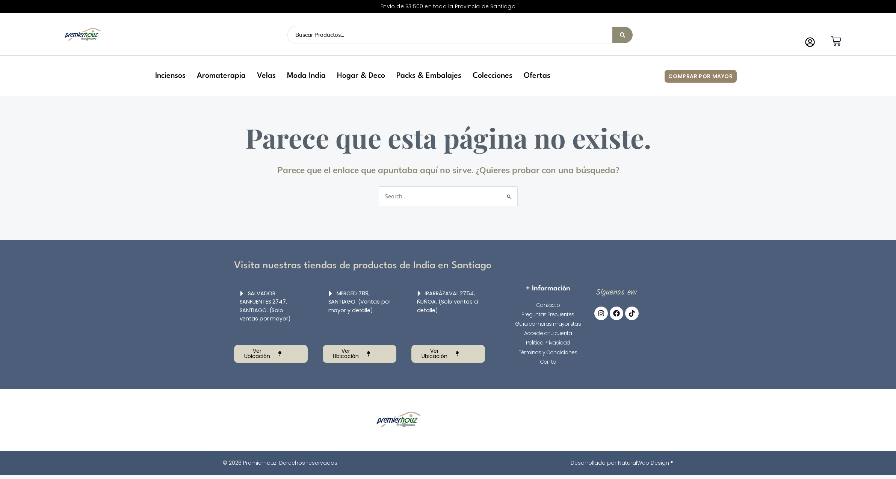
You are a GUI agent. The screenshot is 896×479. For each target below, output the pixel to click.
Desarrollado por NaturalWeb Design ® (622, 463)
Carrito (548, 362)
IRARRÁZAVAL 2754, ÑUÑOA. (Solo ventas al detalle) (447, 302)
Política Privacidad (548, 342)
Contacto (548, 305)
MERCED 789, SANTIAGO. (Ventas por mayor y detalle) (357, 302)
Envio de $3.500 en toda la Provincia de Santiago (448, 6)
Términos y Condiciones (548, 352)
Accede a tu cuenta (548, 333)
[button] (170, 76)
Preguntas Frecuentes (547, 314)
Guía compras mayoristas (548, 324)
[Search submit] (622, 35)
